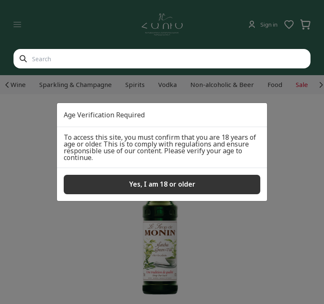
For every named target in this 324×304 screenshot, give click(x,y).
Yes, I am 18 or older (162, 184)
